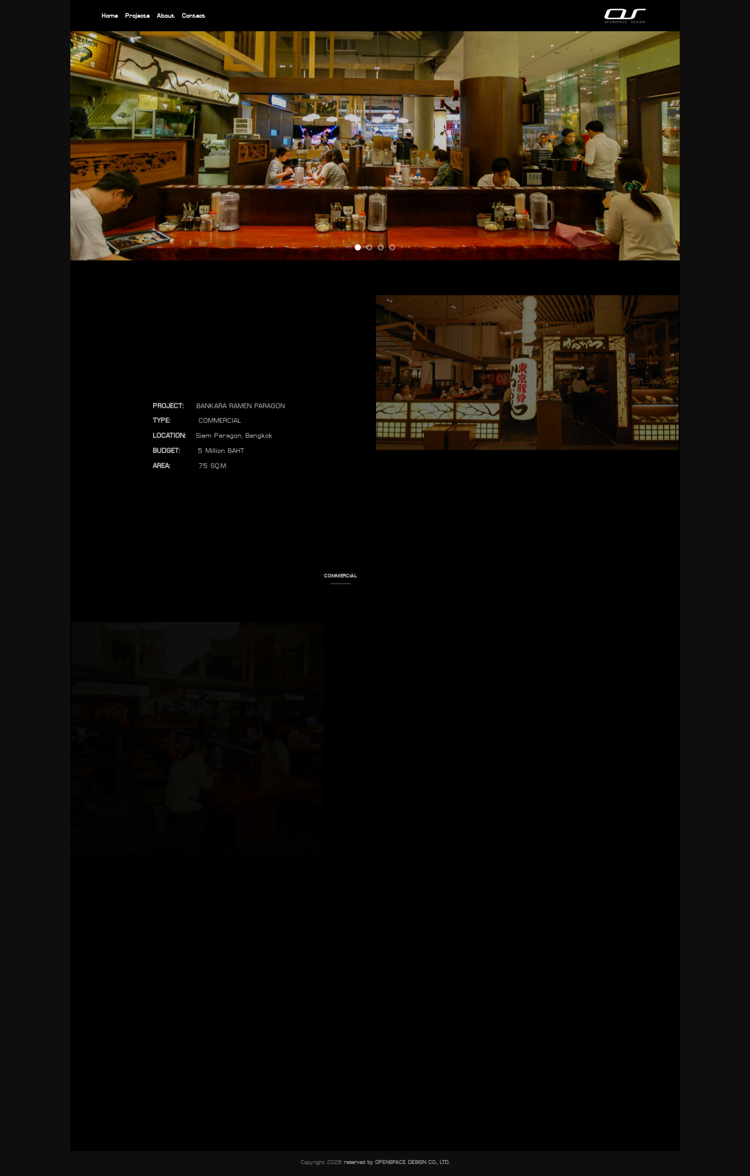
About (165, 15)
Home (110, 15)
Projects (137, 15)
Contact (193, 15)
